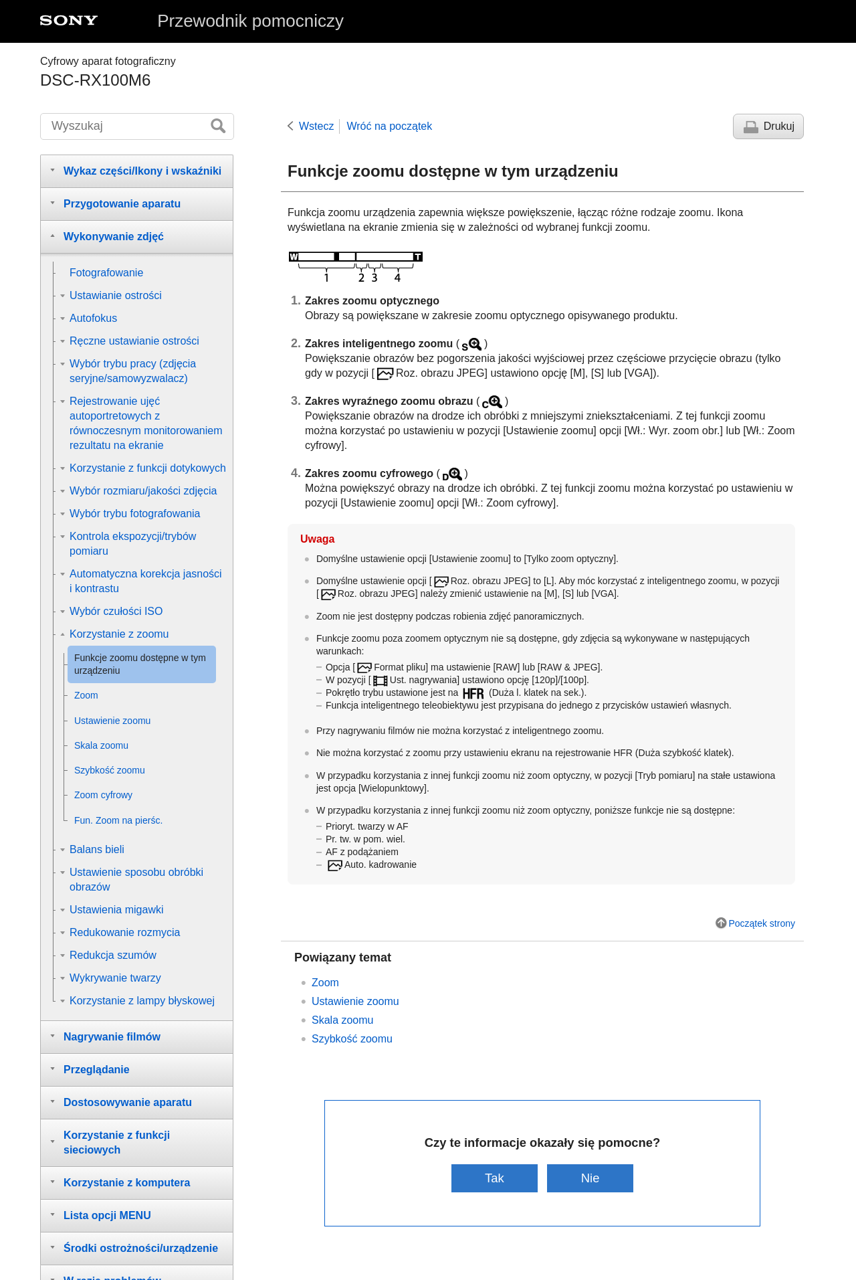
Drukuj (779, 126)
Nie (590, 1178)
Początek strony (761, 923)
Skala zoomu (343, 1020)
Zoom (325, 982)
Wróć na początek (389, 126)
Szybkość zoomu (352, 1038)
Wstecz (316, 126)
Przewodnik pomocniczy (250, 21)
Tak (494, 1178)
